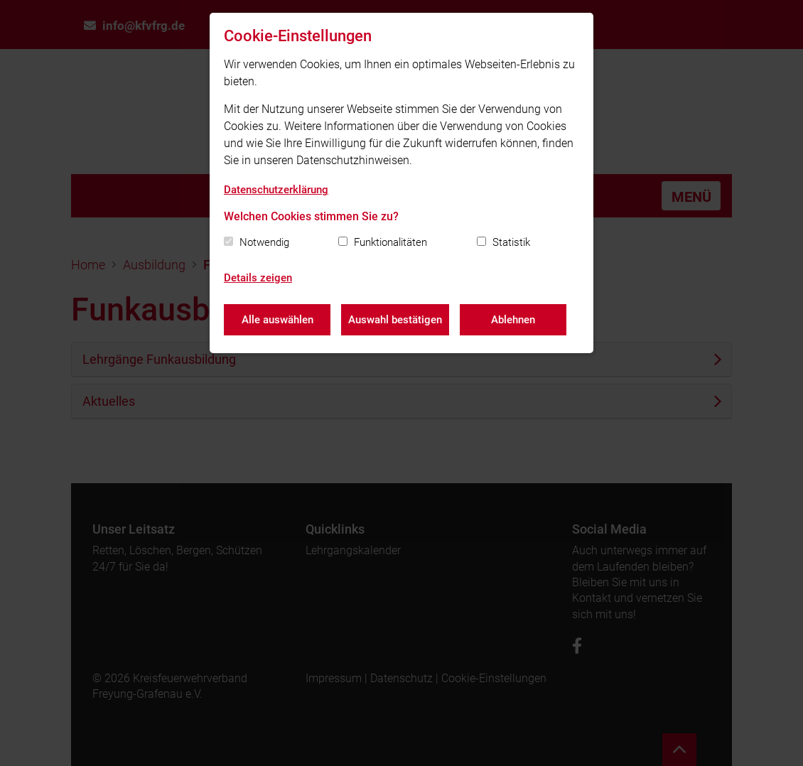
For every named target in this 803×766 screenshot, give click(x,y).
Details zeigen (258, 277)
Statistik (511, 242)
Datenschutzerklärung (276, 189)
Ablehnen (513, 319)
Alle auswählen (277, 319)
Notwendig (264, 242)
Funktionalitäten (390, 242)
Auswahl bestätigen (395, 319)
